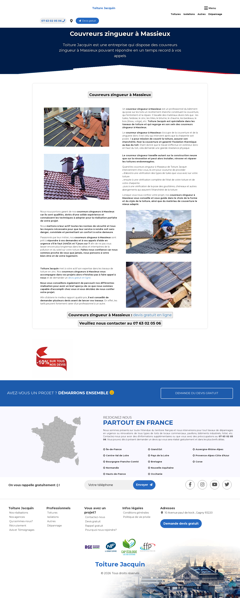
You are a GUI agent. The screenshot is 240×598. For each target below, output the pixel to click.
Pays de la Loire (160, 455)
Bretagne (156, 461)
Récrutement (17, 525)
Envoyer (144, 484)
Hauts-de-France (116, 474)
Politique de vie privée (136, 517)
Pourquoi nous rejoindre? (101, 529)
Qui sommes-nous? (21, 521)
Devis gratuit (216, 8)
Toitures (88, 8)
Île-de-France (114, 449)
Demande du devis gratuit (196, 393)
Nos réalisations (18, 512)
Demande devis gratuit (181, 523)
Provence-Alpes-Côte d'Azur (212, 455)
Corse (199, 461)
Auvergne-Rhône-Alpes (209, 449)
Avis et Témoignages (21, 529)
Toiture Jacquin (28, 8)
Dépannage (128, 8)
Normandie (112, 467)
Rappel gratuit (94, 525)
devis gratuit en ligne (79, 277)
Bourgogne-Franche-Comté (122, 461)
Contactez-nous (95, 517)
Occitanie (156, 474)
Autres (114, 8)
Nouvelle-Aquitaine (162, 467)
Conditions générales (136, 512)
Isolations (101, 8)
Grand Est (156, 449)
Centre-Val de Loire (117, 455)
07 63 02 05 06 (182, 8)
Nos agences (17, 517)
